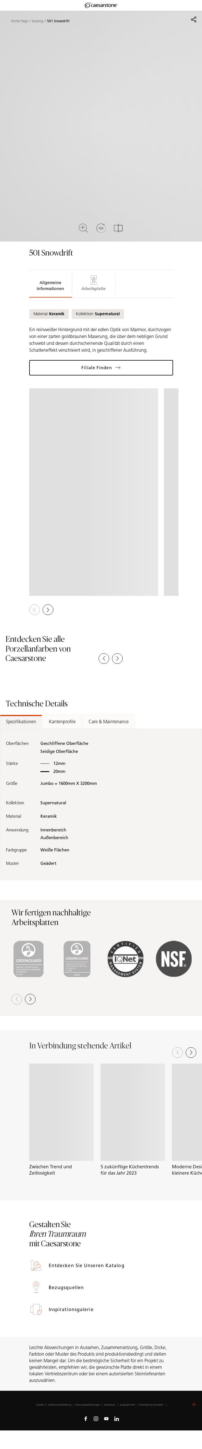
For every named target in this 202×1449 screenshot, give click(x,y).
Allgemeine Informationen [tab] (50, 285)
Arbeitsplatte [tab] (93, 283)
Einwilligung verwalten (151, 1404)
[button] (48, 609)
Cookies (40, 1404)
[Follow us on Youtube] (106, 1418)
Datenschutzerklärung (59, 1404)
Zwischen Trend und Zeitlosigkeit (50, 1170)
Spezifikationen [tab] (21, 721)
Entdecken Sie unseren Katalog (87, 1265)
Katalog (37, 21)
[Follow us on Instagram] (96, 1418)
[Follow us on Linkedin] (116, 1418)
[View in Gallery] (93, 492)
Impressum (110, 1404)
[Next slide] (191, 1052)
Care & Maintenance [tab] (109, 721)
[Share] (193, 19)
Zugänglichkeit (127, 1404)
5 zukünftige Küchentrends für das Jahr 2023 (130, 1170)
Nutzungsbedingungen (87, 1404)
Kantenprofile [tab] (62, 721)
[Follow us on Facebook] (85, 1418)
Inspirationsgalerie (72, 1309)
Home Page (19, 21)
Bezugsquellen (67, 1287)
